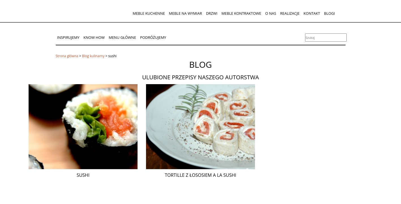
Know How (94, 37)
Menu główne (122, 37)
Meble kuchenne (149, 13)
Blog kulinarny (93, 56)
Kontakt (312, 13)
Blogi (329, 13)
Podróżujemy (153, 37)
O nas (270, 13)
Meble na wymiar (185, 13)
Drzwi (212, 13)
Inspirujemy (68, 37)
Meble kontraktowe (241, 13)
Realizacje (289, 13)
